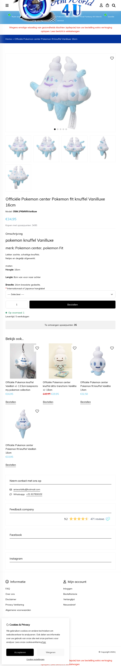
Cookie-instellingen (35, 659)
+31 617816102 (34, 494)
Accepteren (20, 652)
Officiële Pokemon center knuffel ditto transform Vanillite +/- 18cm (60, 386)
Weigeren (50, 652)
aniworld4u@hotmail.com (26, 489)
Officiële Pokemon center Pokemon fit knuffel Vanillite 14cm (95, 386)
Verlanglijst (69, 599)
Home (9, 39)
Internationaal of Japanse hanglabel (25, 288)
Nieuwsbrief (69, 604)
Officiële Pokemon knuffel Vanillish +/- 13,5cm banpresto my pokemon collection (22, 386)
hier (44, 642)
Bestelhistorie (70, 594)
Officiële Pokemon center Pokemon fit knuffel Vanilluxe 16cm (45, 39)
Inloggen (67, 588)
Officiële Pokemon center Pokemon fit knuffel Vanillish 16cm (21, 449)
